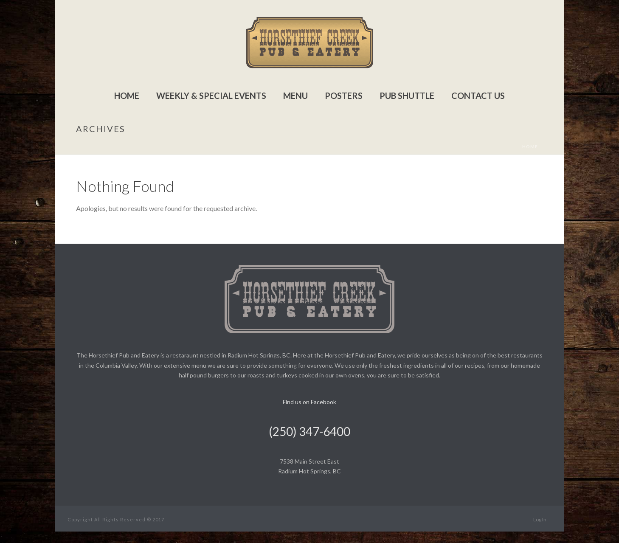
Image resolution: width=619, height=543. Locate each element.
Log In (539, 519)
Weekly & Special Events (211, 95)
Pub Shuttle (407, 95)
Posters (344, 95)
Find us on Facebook (309, 401)
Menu (295, 95)
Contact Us (478, 95)
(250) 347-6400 (309, 431)
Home (126, 95)
